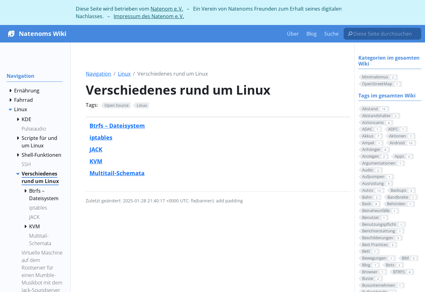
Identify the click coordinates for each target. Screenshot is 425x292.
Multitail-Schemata (117, 173)
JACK (96, 149)
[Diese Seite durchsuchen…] (385, 33)
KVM (96, 161)
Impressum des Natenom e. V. (149, 16)
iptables (101, 137)
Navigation (98, 73)
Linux (124, 73)
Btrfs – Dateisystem (117, 125)
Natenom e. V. (167, 8)
